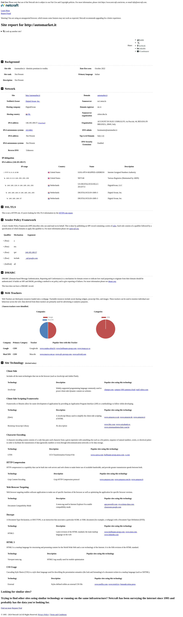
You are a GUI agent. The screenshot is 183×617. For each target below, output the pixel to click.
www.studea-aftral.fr (47, 348)
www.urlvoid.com (79, 354)
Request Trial (17, 608)
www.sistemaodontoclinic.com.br (116, 427)
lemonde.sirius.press (128, 584)
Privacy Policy (43, 615)
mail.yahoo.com (142, 390)
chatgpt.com (109, 390)
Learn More (5, 11)
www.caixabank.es (123, 424)
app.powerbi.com (110, 504)
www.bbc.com (109, 424)
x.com (127, 455)
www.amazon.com (107, 479)
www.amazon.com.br (122, 479)
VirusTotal (41, 123)
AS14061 (29, 130)
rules (114, 226)
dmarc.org (112, 281)
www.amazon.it (139, 417)
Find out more (6, 608)
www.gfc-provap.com (63, 354)
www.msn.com (131, 532)
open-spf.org (74, 229)
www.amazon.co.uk (111, 417)
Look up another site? (12, 31)
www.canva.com (97, 455)
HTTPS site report (66, 213)
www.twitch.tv (114, 584)
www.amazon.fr (137, 479)
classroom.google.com (112, 507)
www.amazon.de (126, 417)
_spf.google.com (31, 258)
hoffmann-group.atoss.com (114, 455)
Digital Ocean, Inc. (33, 101)
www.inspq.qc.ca (83, 348)
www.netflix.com (101, 584)
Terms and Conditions (58, 615)
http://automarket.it (33, 95)
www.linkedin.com (111, 535)
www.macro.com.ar (47, 354)
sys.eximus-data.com (126, 504)
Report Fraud (6, 13)
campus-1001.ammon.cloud (124, 390)
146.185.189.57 (31, 252)
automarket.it (102, 95)
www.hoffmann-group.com (66, 348)
